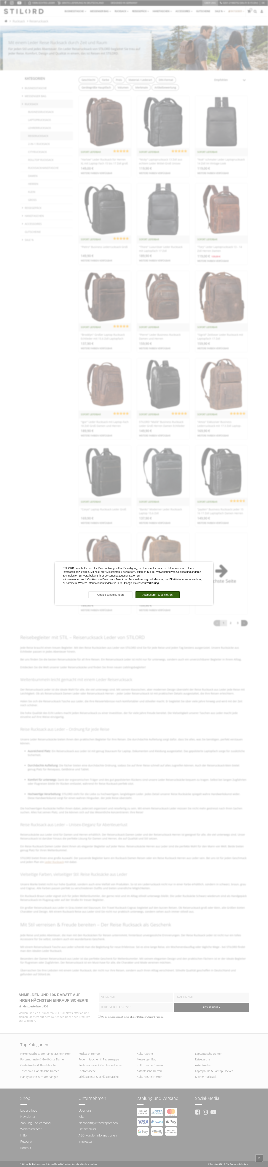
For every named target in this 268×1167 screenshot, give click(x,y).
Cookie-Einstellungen (110, 594)
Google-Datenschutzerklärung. (141, 583)
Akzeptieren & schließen (158, 594)
